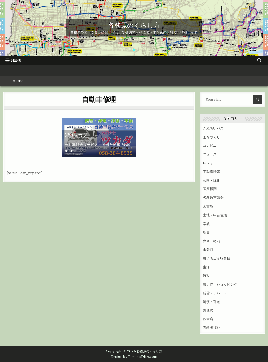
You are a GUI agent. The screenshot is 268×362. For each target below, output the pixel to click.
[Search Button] (259, 60)
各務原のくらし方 (134, 25)
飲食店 (208, 319)
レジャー (210, 163)
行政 (206, 276)
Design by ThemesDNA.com (134, 357)
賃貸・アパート (215, 293)
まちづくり (211, 137)
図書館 (208, 206)
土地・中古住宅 (215, 215)
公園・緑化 (211, 180)
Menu (16, 60)
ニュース (210, 154)
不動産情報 (211, 172)
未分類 (208, 250)
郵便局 (208, 310)
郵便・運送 (211, 302)
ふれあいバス (213, 128)
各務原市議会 (213, 198)
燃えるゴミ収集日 (216, 258)
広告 (206, 232)
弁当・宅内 (211, 241)
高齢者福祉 (211, 328)
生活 (206, 267)
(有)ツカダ (76, 135)
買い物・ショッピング (220, 284)
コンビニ (210, 146)
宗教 (206, 224)
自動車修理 (99, 99)
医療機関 (210, 189)
